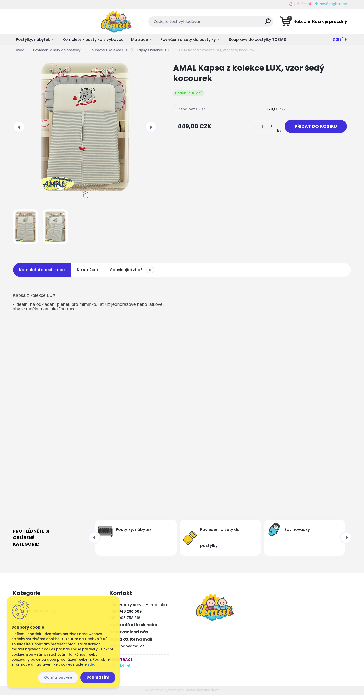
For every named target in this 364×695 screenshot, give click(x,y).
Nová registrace (333, 3)
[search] (232, 23)
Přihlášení (302, 3)
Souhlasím (97, 677)
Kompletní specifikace (42, 270)
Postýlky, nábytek (33, 39)
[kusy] (262, 126)
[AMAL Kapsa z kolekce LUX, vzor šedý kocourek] (85, 127)
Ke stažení (87, 270)
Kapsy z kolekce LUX (153, 50)
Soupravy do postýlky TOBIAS (257, 39)
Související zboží (132, 270)
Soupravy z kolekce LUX (108, 50)
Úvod (20, 50)
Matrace (139, 39)
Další (338, 39)
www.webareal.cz (202, 690)
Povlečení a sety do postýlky (188, 39)
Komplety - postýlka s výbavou (93, 39)
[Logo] (43, 21)
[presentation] (19, 127)
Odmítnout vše (58, 677)
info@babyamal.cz (126, 646)
